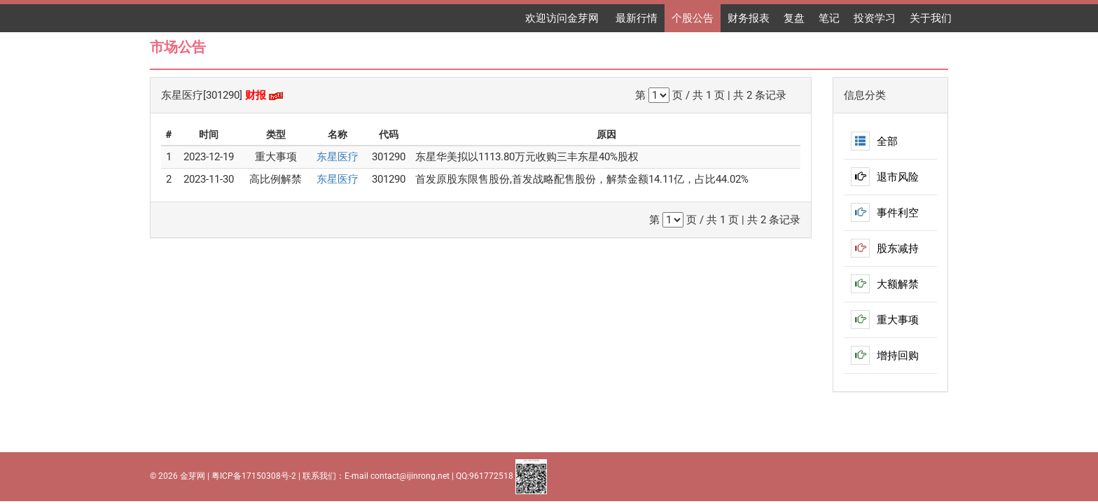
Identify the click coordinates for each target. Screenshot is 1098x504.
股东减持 (885, 248)
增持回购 (885, 355)
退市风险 (885, 177)
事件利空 (885, 212)
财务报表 (749, 18)
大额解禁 (885, 284)
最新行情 (637, 18)
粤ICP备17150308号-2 (253, 476)
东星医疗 (338, 156)
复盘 (794, 18)
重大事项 (885, 320)
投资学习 (875, 18)
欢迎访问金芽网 (563, 18)
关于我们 (931, 18)
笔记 (829, 18)
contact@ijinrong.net (410, 476)
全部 (874, 141)
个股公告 (693, 18)
